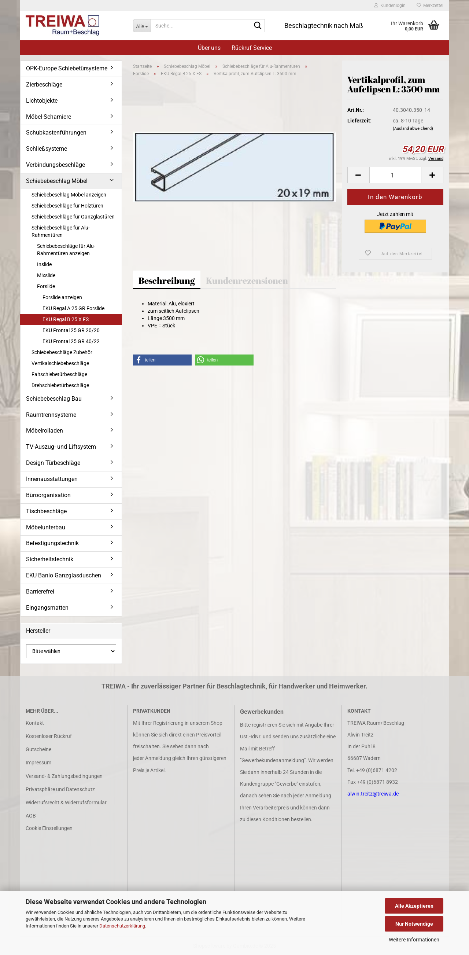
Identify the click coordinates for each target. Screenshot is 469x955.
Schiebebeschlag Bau (54, 398)
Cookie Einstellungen (49, 828)
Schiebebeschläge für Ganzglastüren (73, 217)
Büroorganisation (48, 495)
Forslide (46, 286)
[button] (358, 175)
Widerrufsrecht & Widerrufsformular (66, 802)
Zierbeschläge (44, 84)
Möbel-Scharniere (48, 116)
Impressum (38, 762)
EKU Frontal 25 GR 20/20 (71, 330)
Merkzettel (430, 5)
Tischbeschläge (46, 511)
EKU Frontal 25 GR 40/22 (71, 341)
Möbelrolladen (44, 430)
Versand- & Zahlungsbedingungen (64, 776)
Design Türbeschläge (53, 462)
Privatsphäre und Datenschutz (60, 789)
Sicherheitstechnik (49, 559)
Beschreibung (167, 280)
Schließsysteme (46, 148)
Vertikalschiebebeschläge (60, 363)
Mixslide (46, 275)
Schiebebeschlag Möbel (57, 180)
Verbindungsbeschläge (55, 164)
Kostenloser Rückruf (49, 736)
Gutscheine (38, 749)
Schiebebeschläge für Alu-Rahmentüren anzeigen (66, 249)
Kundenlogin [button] (390, 5)
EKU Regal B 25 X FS (66, 319)
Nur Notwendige (414, 924)
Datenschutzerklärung (122, 926)
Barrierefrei (40, 591)
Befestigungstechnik (52, 543)
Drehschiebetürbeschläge (60, 385)
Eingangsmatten (47, 607)
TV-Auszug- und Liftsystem (61, 446)
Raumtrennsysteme (51, 414)
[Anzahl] (395, 175)
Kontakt (35, 723)
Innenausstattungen (52, 478)
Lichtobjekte (42, 100)
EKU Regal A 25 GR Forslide (73, 308)
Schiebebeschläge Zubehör (62, 352)
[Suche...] (142, 25)
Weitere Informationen (414, 940)
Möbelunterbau (45, 527)
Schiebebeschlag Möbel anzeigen (69, 195)
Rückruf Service (252, 47)
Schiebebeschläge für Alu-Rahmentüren (61, 231)
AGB (31, 816)
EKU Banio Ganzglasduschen (63, 575)
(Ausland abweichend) (413, 128)
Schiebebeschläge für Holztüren (67, 206)
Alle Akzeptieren (414, 906)
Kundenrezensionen (247, 280)
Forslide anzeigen (62, 297)
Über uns (209, 47)
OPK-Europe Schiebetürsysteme (66, 68)
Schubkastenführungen (56, 132)
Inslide (44, 264)
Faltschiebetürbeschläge (59, 374)
